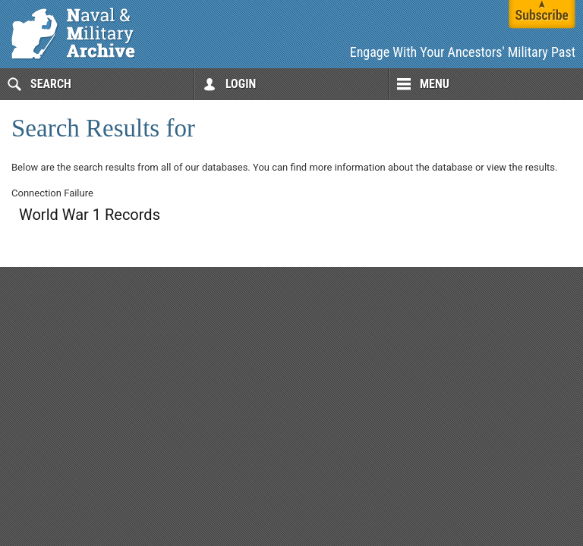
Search (50, 84)
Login (240, 84)
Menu (434, 84)
